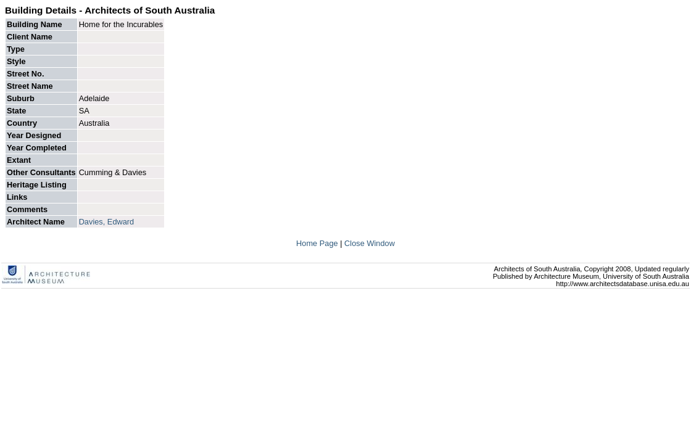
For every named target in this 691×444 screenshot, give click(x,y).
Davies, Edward (106, 221)
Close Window (369, 243)
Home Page (318, 243)
